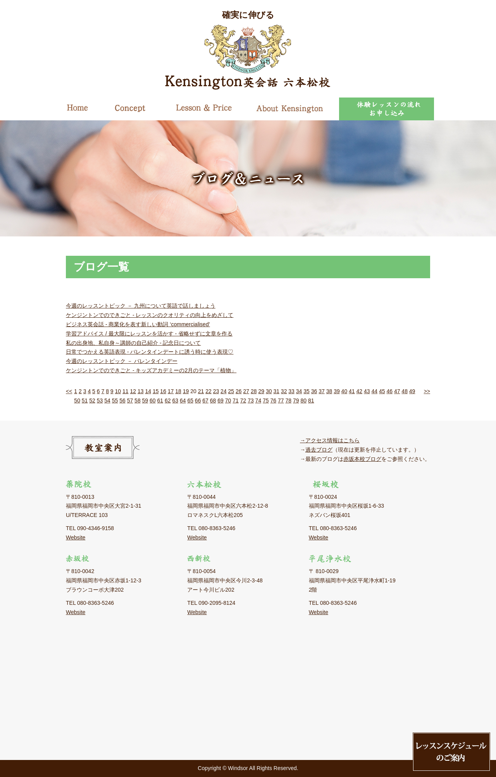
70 (228, 400)
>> (427, 391)
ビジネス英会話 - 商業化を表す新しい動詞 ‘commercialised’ (138, 324)
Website (75, 537)
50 (77, 400)
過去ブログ (318, 450)
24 (223, 391)
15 (156, 391)
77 (281, 400)
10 (118, 391)
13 (141, 391)
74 (258, 400)
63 (175, 400)
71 (235, 400)
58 (137, 400)
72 (243, 400)
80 (303, 400)
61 (160, 400)
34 (299, 391)
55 (115, 400)
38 (329, 391)
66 (198, 400)
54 (107, 400)
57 (130, 400)
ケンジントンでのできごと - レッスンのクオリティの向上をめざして (149, 315)
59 (145, 400)
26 (239, 391)
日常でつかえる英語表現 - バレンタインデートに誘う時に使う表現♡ (149, 352)
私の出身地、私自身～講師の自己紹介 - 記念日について (133, 343)
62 (168, 400)
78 (288, 400)
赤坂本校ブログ (362, 459)
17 (171, 391)
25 (231, 391)
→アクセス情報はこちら (330, 440)
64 (183, 400)
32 (284, 391)
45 (382, 391)
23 (216, 391)
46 (389, 391)
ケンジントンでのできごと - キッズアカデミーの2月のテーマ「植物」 (151, 370)
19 (186, 391)
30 (269, 391)
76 (273, 400)
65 (190, 400)
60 (153, 400)
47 (397, 391)
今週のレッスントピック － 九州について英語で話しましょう (140, 306)
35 (306, 391)
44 (374, 391)
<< (69, 391)
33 (291, 391)
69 (220, 400)
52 (92, 400)
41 (352, 391)
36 (314, 391)
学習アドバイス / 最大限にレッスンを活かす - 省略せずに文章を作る (149, 333)
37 (322, 391)
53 (100, 400)
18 (178, 391)
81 (311, 400)
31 (276, 391)
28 (254, 391)
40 (344, 391)
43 (367, 391)
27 (246, 391)
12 (133, 391)
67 (205, 400)
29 (261, 391)
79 (296, 400)
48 (404, 391)
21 (201, 391)
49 (412, 391)
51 (85, 400)
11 (125, 391)
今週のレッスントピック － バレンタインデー (121, 361)
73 (251, 400)
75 (266, 400)
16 (163, 391)
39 (337, 391)
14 (148, 391)
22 (208, 391)
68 (213, 400)
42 (359, 391)
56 (122, 400)
